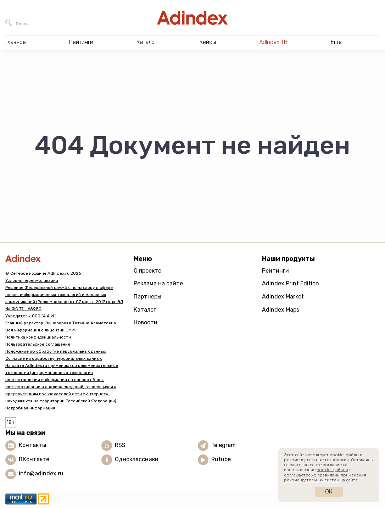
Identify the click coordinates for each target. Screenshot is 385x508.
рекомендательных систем (311, 480)
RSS (120, 445)
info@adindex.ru (41, 473)
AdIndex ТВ (273, 42)
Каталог (145, 309)
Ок (329, 491)
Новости (145, 322)
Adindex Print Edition (290, 283)
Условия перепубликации (31, 280)
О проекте (147, 270)
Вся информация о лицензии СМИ (40, 330)
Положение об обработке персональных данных (55, 351)
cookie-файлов (332, 469)
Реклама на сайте (158, 283)
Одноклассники (136, 459)
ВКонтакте (34, 459)
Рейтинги (275, 270)
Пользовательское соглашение (37, 344)
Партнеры (147, 296)
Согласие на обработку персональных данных (53, 358)
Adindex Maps (280, 309)
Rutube (221, 459)
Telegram (223, 445)
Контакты (32, 445)
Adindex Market (283, 296)
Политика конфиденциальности (38, 337)
